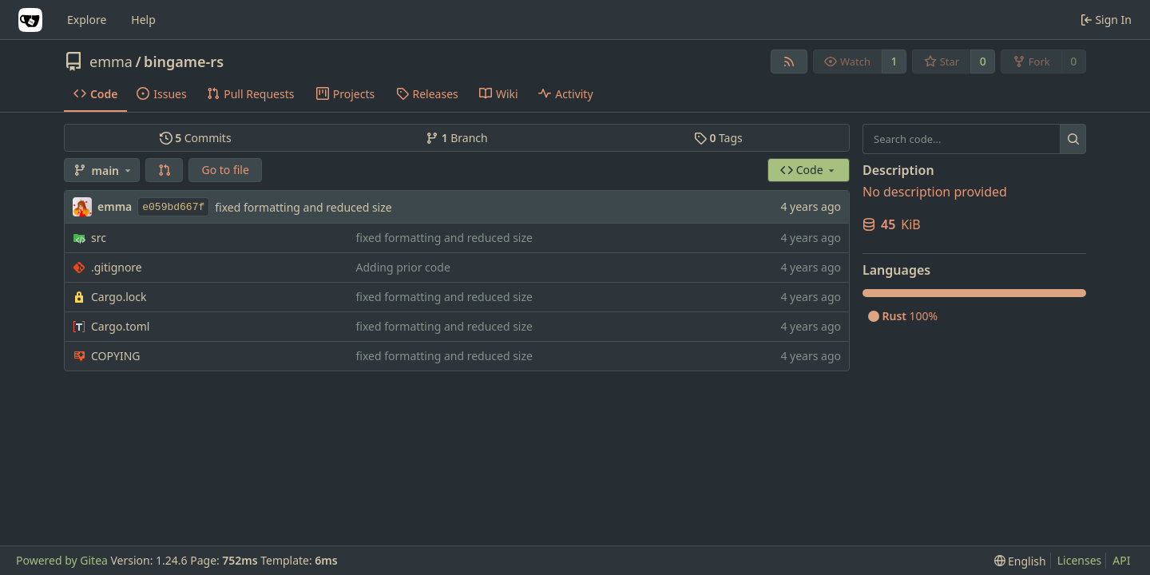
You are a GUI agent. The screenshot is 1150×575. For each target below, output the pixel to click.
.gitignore (116, 267)
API (1121, 560)
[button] (164, 170)
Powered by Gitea (62, 560)
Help (143, 19)
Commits (196, 137)
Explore (86, 19)
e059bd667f (173, 207)
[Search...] (1073, 139)
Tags (718, 137)
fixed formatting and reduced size (303, 207)
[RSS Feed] (789, 61)
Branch (457, 137)
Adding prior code (403, 267)
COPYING (115, 355)
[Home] (30, 20)
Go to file (224, 169)
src (98, 237)
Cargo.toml (120, 326)
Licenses (1079, 560)
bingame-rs (184, 61)
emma (111, 61)
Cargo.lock (118, 296)
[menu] (1020, 561)
